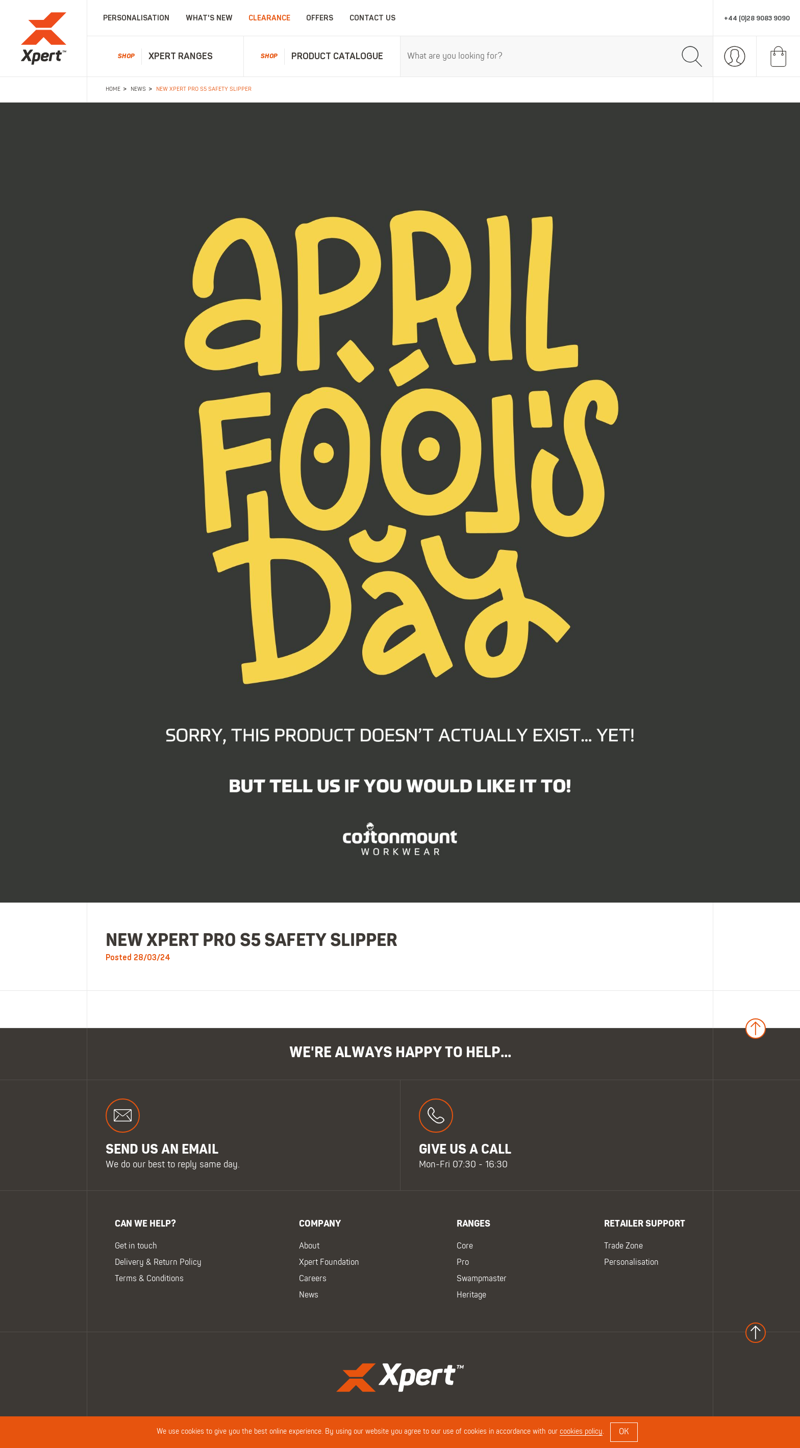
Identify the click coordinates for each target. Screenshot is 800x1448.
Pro (463, 1263)
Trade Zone (623, 1247)
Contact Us (372, 18)
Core (465, 1247)
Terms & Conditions (149, 1280)
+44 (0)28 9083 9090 (757, 18)
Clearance (269, 18)
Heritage (471, 1296)
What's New (209, 18)
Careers (313, 1280)
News (308, 1296)
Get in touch (136, 1247)
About (309, 1247)
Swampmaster (482, 1280)
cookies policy (581, 1432)
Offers (319, 18)
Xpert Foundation (329, 1263)
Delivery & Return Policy (158, 1263)
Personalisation (136, 18)
